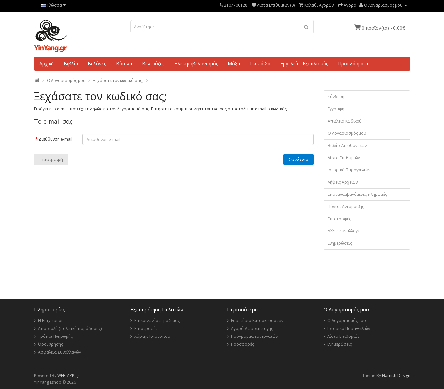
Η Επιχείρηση (51, 320)
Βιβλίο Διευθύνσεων (347, 145)
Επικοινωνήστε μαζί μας (157, 320)
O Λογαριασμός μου (66, 80)
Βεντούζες (153, 63)
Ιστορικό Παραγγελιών (349, 170)
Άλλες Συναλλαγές (344, 231)
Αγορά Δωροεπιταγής (252, 328)
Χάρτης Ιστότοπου (152, 336)
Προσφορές (242, 344)
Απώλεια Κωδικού (345, 121)
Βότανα (124, 63)
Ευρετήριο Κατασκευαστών (257, 320)
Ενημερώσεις (340, 243)
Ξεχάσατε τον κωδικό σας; (118, 80)
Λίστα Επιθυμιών (344, 157)
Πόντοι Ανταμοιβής (346, 206)
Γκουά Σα (260, 63)
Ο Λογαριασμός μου (347, 133)
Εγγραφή (336, 109)
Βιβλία (71, 63)
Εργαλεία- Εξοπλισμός (304, 63)
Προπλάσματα (353, 63)
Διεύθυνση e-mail (55, 139)
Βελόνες (97, 63)
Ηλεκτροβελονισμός (196, 63)
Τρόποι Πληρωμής (55, 336)
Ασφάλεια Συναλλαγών (59, 352)
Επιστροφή (51, 159)
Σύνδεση (336, 96)
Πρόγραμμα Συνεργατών (254, 336)
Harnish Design (396, 375)
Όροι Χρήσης (50, 344)
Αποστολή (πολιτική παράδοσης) (70, 328)
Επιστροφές (339, 219)
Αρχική (46, 63)
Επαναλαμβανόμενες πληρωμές (357, 194)
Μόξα (234, 63)
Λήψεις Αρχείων (343, 182)
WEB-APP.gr (68, 375)
